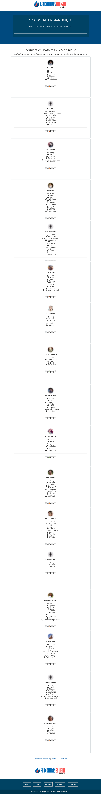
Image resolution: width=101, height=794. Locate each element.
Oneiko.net (34, 792)
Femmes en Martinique (42, 759)
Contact (37, 784)
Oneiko (27, 784)
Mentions (48, 784)
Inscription (60, 784)
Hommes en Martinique (59, 759)
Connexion (72, 784)
